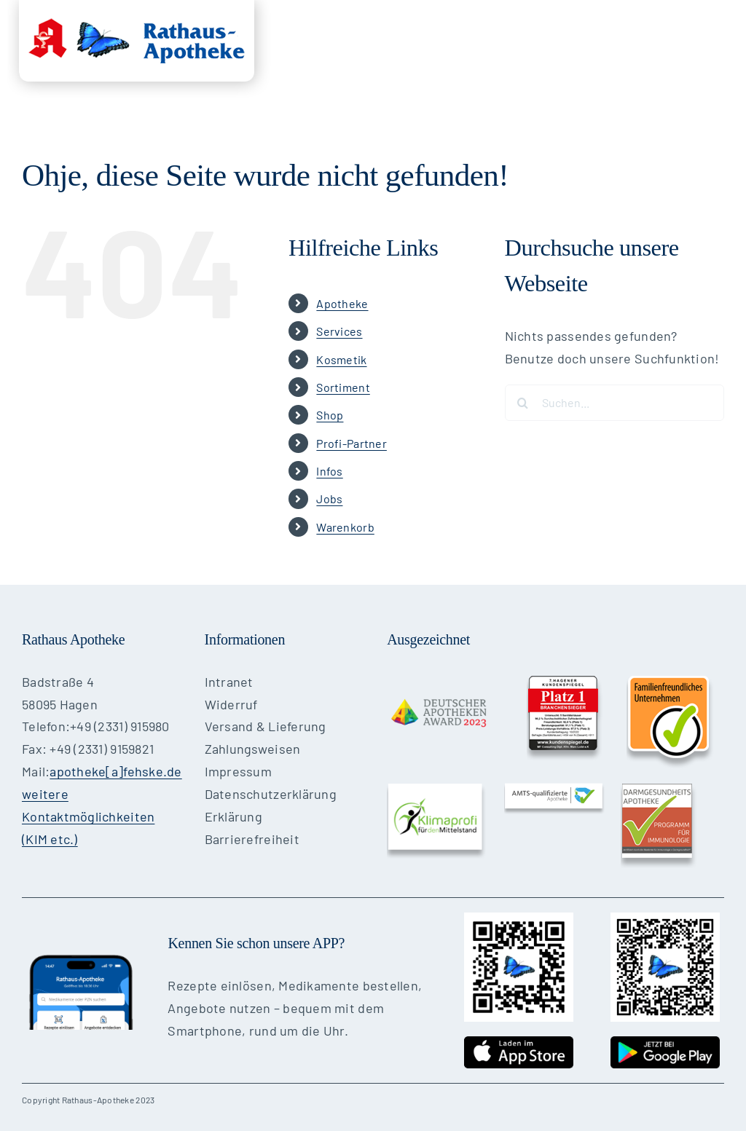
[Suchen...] (614, 403)
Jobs (329, 498)
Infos (329, 471)
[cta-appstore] (518, 1043)
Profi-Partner (351, 443)
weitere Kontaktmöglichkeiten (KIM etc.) (88, 816)
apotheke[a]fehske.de (115, 771)
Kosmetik (341, 359)
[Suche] (523, 403)
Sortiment (342, 387)
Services (339, 331)
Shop (329, 415)
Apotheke (342, 303)
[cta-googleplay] (665, 1043)
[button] (701, 123)
